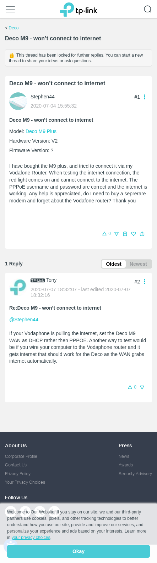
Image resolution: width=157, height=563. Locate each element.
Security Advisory (135, 473)
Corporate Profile (21, 456)
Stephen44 (43, 96)
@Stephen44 (23, 319)
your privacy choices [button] (31, 537)
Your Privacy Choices (25, 482)
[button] (142, 234)
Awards (126, 464)
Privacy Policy (18, 473)
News (124, 456)
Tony (51, 280)
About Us (16, 445)
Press (125, 445)
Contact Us (16, 464)
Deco (13, 27)
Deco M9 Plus (41, 131)
